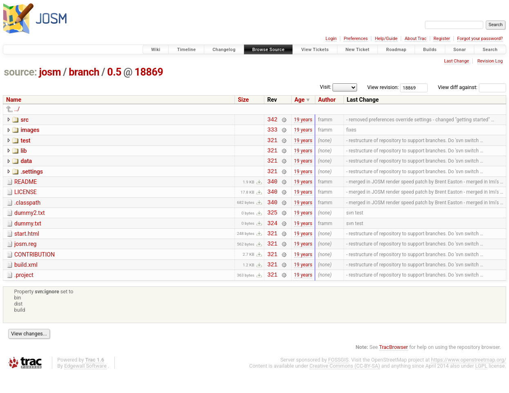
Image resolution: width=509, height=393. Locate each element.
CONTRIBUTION (34, 270)
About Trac (415, 38)
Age (300, 99)
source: (20, 72)
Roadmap (396, 49)
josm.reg (25, 258)
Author (327, 99)
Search (490, 49)
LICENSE (25, 200)
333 (272, 132)
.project (23, 293)
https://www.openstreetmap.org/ (468, 379)
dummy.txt (27, 235)
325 (272, 224)
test (25, 143)
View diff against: (472, 87)
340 (272, 190)
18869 (148, 72)
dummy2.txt (29, 224)
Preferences (356, 38)
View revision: (383, 87)
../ (17, 109)
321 (272, 143)
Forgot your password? (480, 38)
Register (441, 38)
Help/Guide (386, 38)
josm (50, 72)
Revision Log (489, 61)
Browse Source (268, 49)
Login (331, 38)
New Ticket (358, 49)
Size (243, 99)
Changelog (223, 49)
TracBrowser (393, 367)
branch (84, 72)
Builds (430, 49)
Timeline (186, 49)
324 (272, 236)
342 (272, 120)
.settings (31, 177)
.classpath (27, 212)
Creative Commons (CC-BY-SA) (345, 385)
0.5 (114, 72)
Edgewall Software (85, 385)
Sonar (459, 49)
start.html (26, 247)
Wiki (156, 49)
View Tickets (314, 49)
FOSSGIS (338, 379)
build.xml (26, 282)
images (29, 131)
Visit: (325, 87)
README (25, 189)
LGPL (481, 385)
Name (13, 99)
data (26, 166)
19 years (303, 120)
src (24, 119)
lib (23, 154)
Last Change (456, 61)
